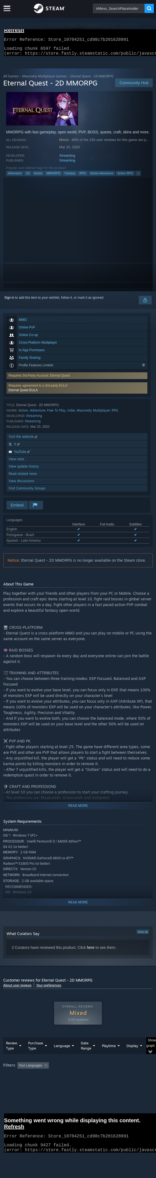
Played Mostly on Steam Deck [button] (26, 1083)
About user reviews (17, 988)
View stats (16, 462)
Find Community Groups (27, 491)
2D (28, 176)
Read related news (23, 477)
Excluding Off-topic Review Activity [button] (85, 1076)
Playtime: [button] (126, 1076)
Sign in (9, 301)
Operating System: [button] (71, 1083)
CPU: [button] (99, 1083)
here (90, 951)
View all (143, 935)
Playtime (109, 1056)
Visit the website (23, 440)
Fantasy (70, 176)
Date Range (86, 1056)
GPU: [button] (117, 1083)
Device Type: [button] (14, 1090)
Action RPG (125, 176)
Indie (71, 414)
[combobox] (119, 8)
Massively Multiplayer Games (44, 79)
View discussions (21, 484)
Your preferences (48, 988)
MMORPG (53, 176)
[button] (77, 391)
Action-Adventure (101, 176)
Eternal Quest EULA (23, 393)
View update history (24, 470)
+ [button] (138, 176)
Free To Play (56, 414)
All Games (11, 79)
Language (62, 1056)
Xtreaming (67, 159)
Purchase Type (35, 1056)
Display (132, 1056)
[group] (78, 1083)
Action (38, 176)
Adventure (15, 176)
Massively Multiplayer (93, 414)
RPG (82, 176)
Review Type (11, 1056)
